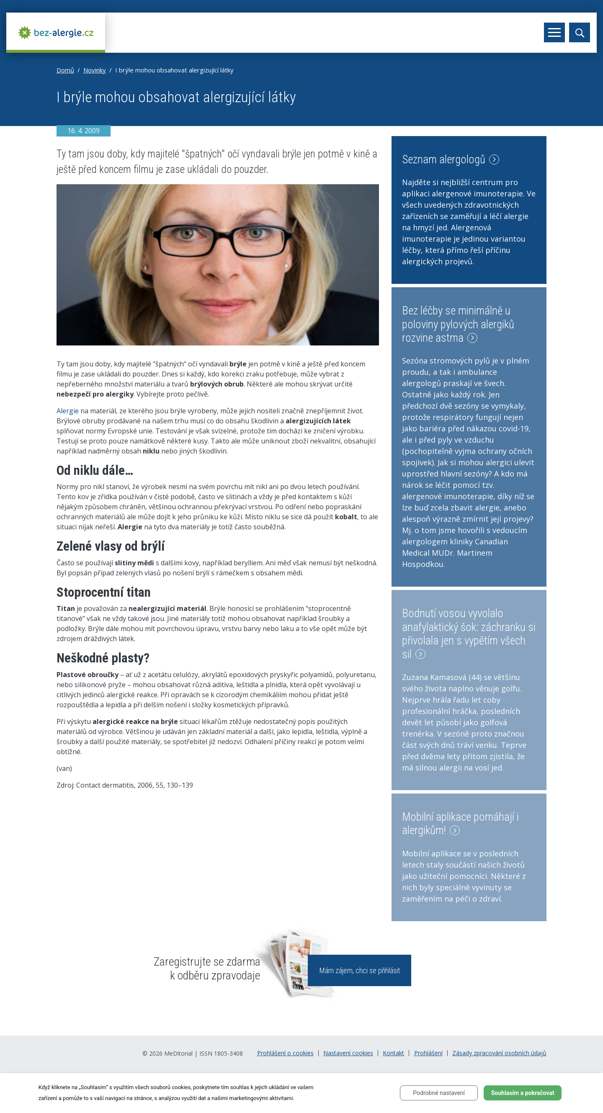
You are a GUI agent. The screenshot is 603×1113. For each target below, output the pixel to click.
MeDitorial (178, 1053)
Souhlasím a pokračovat (522, 1093)
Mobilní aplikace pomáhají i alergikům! (460, 823)
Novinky (94, 70)
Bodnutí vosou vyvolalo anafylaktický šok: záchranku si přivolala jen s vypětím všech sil (469, 634)
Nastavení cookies (348, 1053)
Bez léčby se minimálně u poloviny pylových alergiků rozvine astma (458, 324)
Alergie (68, 410)
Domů (65, 70)
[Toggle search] (579, 32)
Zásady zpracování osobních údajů (499, 1053)
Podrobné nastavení (439, 1093)
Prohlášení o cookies (285, 1053)
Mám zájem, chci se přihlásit (360, 970)
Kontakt (393, 1053)
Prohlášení (428, 1053)
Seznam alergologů (450, 159)
